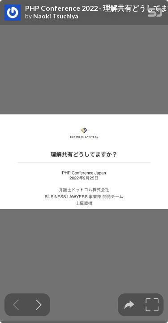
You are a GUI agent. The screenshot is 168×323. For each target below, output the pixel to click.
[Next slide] (39, 305)
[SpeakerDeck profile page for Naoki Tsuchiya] (12, 13)
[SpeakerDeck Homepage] (155, 14)
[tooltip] (129, 305)
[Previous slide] (16, 305)
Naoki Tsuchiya (55, 16)
